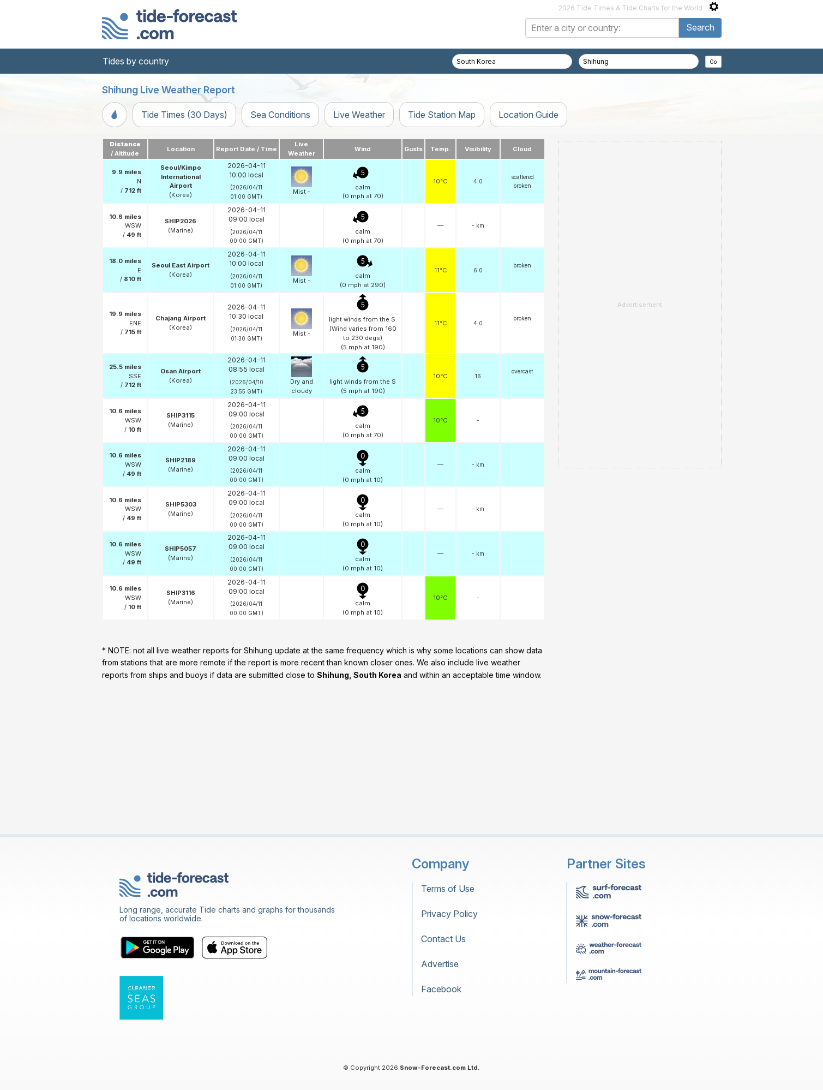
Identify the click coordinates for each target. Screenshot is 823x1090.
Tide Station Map (442, 114)
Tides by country (136, 61)
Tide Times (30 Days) (184, 114)
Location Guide (528, 114)
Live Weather (359, 114)
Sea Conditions (280, 114)
